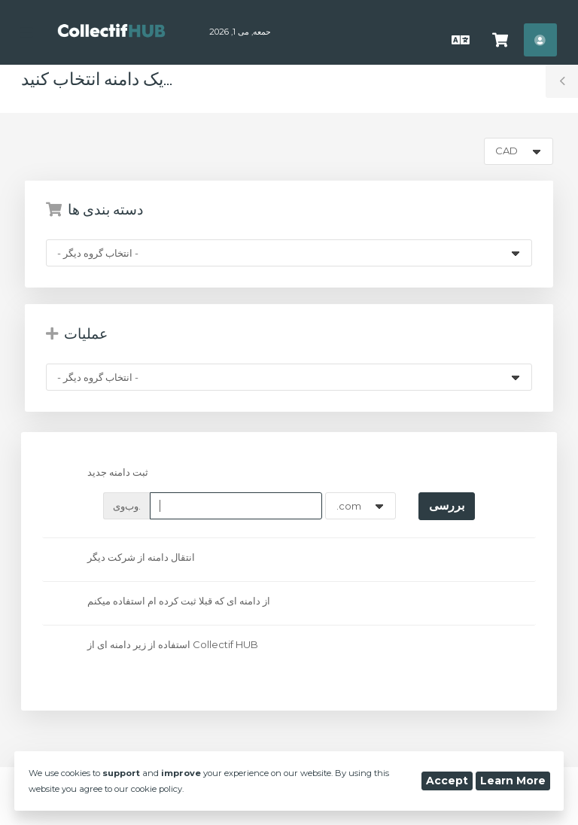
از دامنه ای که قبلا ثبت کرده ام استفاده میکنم (166, 602)
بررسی (446, 505)
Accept (447, 780)
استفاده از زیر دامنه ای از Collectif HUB (160, 645)
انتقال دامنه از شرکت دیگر (128, 558)
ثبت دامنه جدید (105, 473)
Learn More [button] (513, 780)
